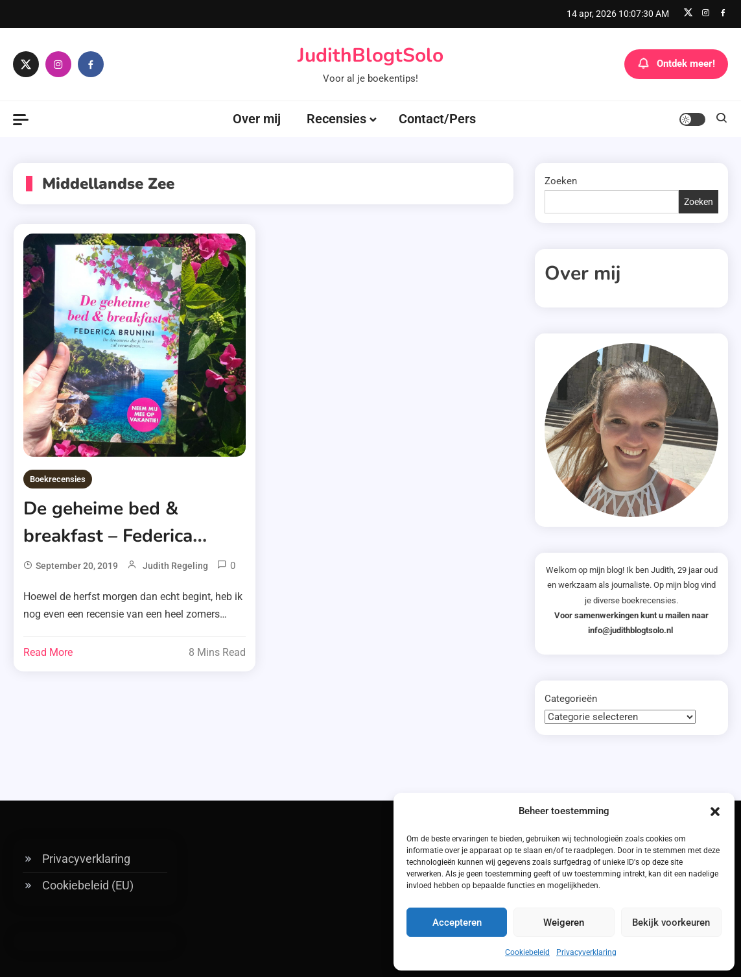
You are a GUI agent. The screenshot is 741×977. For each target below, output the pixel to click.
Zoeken (561, 181)
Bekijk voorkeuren (671, 922)
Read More (48, 652)
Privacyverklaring (586, 952)
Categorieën (571, 699)
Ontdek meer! (676, 64)
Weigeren (563, 922)
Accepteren (457, 922)
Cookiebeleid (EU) (88, 885)
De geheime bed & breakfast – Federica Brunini (108, 535)
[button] (715, 811)
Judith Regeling (175, 566)
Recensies (336, 119)
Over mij (257, 119)
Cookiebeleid (527, 952)
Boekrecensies (58, 479)
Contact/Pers (437, 119)
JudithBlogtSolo (370, 55)
